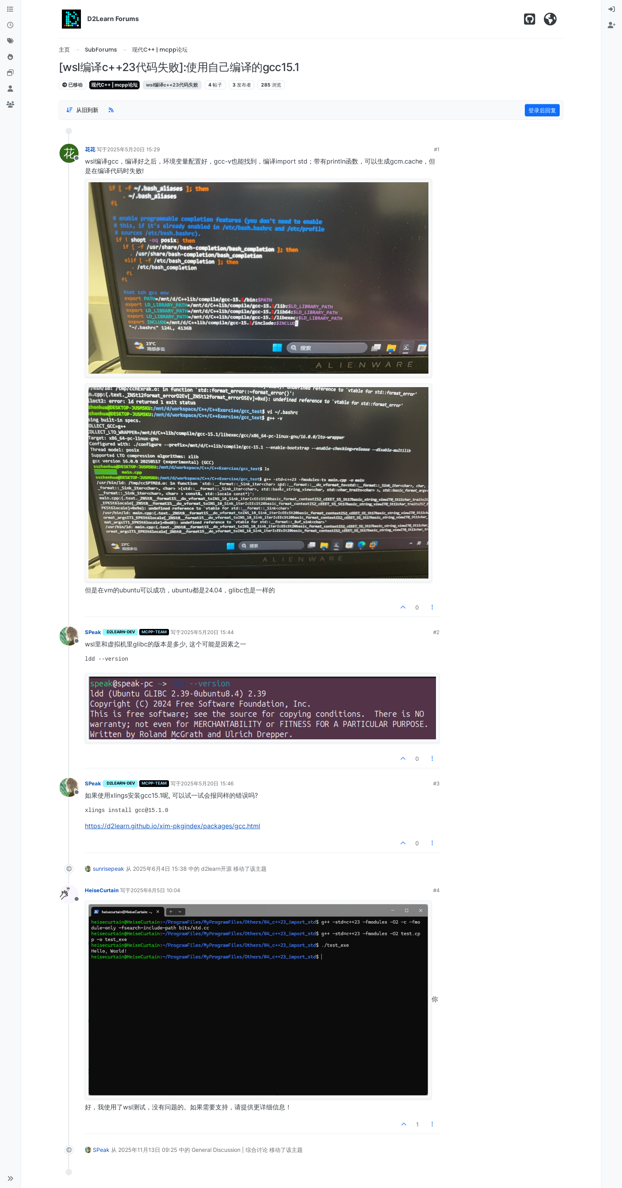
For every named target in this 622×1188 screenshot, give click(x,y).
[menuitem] (612, 9)
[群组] (10, 104)
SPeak (93, 632)
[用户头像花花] (69, 153)
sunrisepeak (108, 868)
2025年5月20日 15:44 (207, 632)
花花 (90, 149)
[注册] (612, 25)
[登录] (612, 9)
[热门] (10, 57)
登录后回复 (542, 110)
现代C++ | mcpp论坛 (114, 85)
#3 (436, 783)
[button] (10, 1178)
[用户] (10, 89)
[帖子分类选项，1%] (82, 110)
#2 (436, 632)
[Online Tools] (10, 73)
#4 (436, 890)
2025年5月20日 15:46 (207, 783)
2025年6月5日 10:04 (155, 890)
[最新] (10, 25)
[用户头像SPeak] (69, 636)
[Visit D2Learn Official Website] (550, 19)
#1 (437, 149)
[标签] (10, 41)
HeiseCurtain (102, 890)
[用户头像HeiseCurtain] (69, 894)
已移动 (72, 85)
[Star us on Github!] (529, 19)
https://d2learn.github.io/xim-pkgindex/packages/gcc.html (172, 826)
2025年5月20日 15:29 (133, 149)
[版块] (10, 9)
